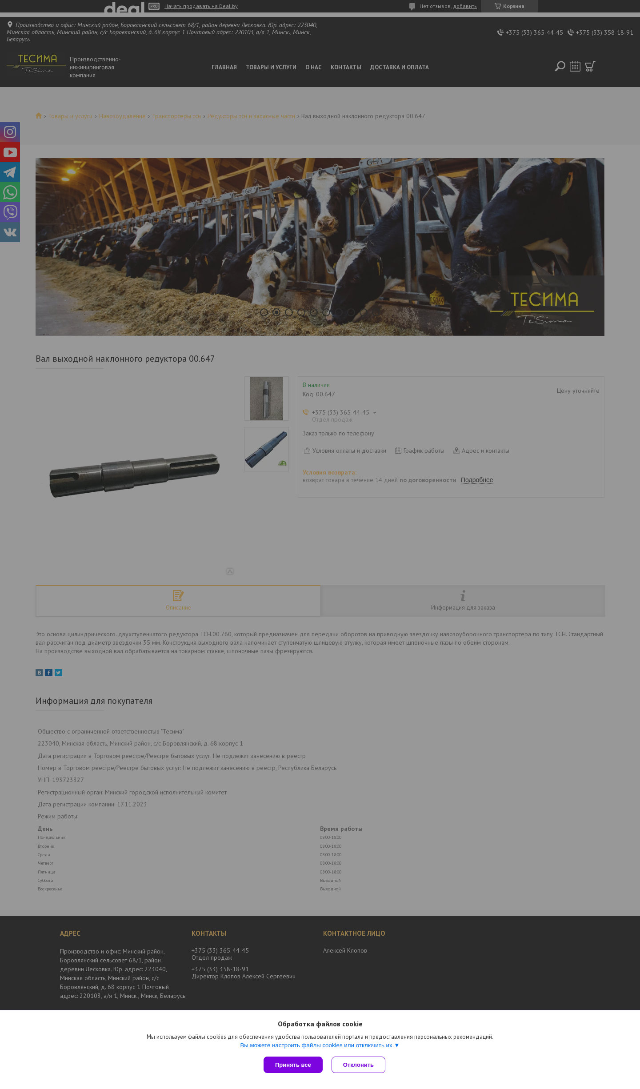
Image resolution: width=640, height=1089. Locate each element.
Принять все (293, 1064)
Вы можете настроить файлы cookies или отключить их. (317, 1045)
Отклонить (358, 1064)
